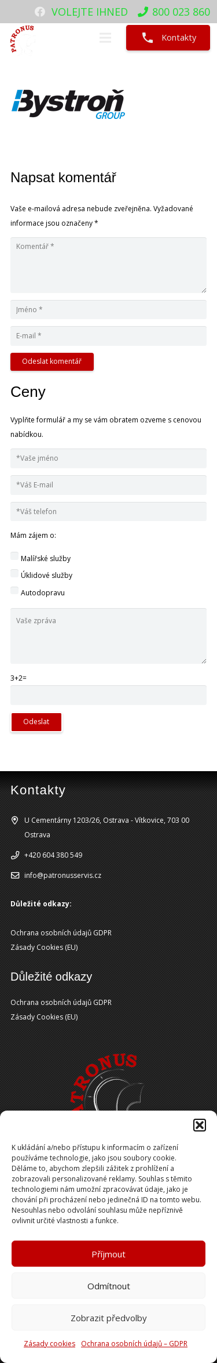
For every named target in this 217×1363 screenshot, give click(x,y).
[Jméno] (108, 310)
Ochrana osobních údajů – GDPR (134, 1343)
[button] (199, 1125)
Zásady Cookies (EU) (44, 947)
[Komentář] (108, 265)
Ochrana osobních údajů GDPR (61, 933)
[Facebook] (40, 11)
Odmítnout (108, 1286)
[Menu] (105, 37)
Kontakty (168, 38)
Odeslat (36, 721)
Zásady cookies (49, 1343)
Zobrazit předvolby (109, 1318)
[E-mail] (108, 336)
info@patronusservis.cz (62, 875)
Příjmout (108, 1254)
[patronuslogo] (24, 37)
